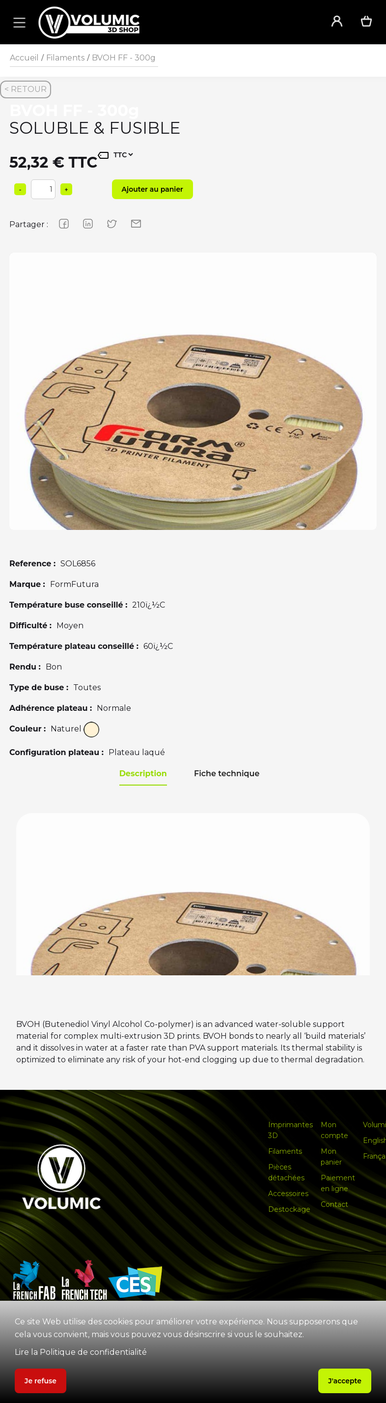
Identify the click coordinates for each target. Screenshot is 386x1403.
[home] (171, 22)
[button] (18, 22)
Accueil (24, 57)
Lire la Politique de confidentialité (81, 1352)
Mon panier (331, 1157)
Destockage (289, 1209)
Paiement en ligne (338, 1183)
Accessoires (288, 1193)
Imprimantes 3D (290, 1130)
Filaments (65, 57)
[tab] (143, 774)
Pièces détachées (286, 1172)
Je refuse (40, 1380)
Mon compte (334, 1130)
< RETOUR (25, 89)
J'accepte (344, 1380)
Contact (334, 1204)
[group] (193, 436)
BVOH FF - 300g (124, 57)
